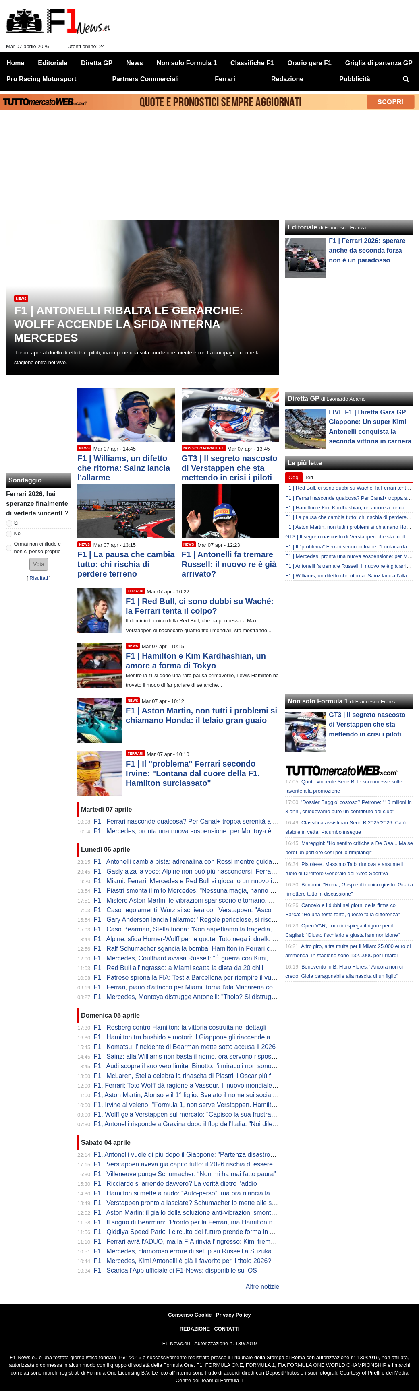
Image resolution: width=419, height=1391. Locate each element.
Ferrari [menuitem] (225, 79)
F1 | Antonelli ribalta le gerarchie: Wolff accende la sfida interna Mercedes (128, 324)
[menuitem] (406, 79)
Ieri (309, 477)
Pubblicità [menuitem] (354, 79)
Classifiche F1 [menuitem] (252, 63)
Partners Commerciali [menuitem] (145, 79)
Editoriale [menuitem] (52, 63)
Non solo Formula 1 (318, 701)
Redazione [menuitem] (287, 79)
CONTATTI (227, 1329)
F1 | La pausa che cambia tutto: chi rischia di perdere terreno (125, 564)
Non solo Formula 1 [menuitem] (187, 63)
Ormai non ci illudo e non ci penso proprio (37, 547)
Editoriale (302, 227)
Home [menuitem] (15, 63)
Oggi (293, 477)
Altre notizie (263, 1286)
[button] (38, 564)
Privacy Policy (233, 1315)
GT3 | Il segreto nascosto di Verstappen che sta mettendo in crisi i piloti (230, 468)
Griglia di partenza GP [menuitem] (379, 63)
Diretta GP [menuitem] (96, 63)
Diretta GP (303, 398)
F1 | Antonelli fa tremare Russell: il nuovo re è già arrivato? (229, 564)
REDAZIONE (195, 1329)
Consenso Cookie (190, 1315)
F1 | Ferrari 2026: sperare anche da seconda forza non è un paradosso (367, 250)
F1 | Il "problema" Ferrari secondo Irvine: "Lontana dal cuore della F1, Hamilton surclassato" (193, 773)
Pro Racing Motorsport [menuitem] (41, 79)
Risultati (38, 578)
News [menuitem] (134, 63)
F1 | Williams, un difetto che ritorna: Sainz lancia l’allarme (123, 468)
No (17, 533)
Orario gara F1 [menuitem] (310, 63)
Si (16, 523)
